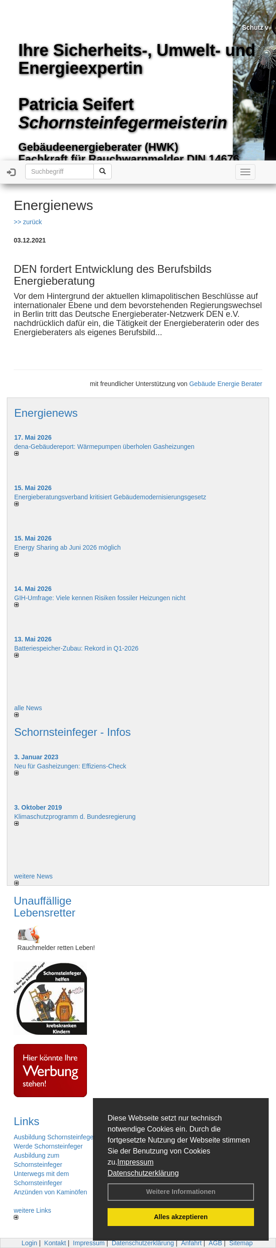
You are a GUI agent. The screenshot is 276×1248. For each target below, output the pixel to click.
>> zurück (28, 222)
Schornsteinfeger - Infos (72, 732)
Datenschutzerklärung (143, 1173)
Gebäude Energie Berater (225, 383)
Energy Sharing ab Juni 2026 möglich (67, 547)
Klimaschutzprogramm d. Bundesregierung (74, 816)
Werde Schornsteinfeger (48, 1146)
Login (29, 1243)
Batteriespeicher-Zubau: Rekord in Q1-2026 (76, 648)
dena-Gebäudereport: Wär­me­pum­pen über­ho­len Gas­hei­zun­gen (104, 446)
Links (26, 1121)
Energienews (46, 413)
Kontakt (55, 1243)
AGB (215, 1243)
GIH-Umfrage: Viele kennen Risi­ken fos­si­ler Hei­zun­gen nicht (99, 598)
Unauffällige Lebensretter (45, 907)
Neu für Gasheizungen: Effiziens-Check (70, 766)
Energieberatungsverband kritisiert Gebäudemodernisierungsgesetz (110, 497)
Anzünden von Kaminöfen (50, 1192)
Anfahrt (191, 1243)
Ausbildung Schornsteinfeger (55, 1137)
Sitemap (241, 1243)
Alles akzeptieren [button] (181, 1216)
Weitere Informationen (181, 1191)
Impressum (135, 1162)
